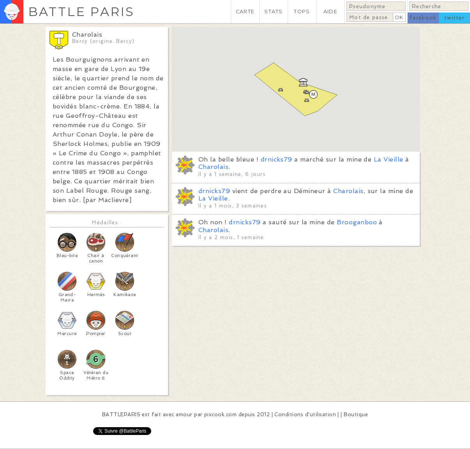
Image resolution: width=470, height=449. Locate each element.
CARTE (245, 11)
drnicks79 (276, 159)
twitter (454, 18)
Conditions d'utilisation (305, 414)
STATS (273, 11)
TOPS (302, 11)
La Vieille (388, 159)
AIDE (330, 11)
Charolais (213, 166)
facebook (423, 18)
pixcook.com (220, 414)
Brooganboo (357, 222)
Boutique (356, 414)
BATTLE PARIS (81, 11)
